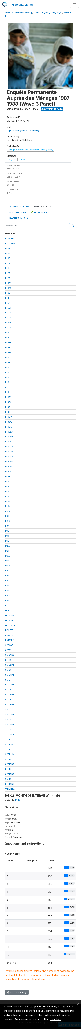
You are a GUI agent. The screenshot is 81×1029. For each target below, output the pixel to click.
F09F (7, 481)
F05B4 (8, 322)
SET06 (8, 699)
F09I (7, 496)
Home (7, 13)
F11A (7, 526)
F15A (7, 580)
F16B (7, 600)
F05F (7, 362)
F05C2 (8, 332)
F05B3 (8, 317)
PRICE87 (9, 635)
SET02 (8, 660)
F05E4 (8, 357)
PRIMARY (9, 640)
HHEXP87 (9, 615)
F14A (7, 570)
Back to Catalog (16, 992)
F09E (7, 476)
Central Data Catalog (22, 13)
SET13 (8, 769)
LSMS (36, 13)
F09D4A (9, 456)
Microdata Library (23, 4)
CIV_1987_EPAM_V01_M (51, 13)
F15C (7, 590)
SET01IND (9, 655)
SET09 (8, 729)
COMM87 (9, 238)
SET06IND (10, 704)
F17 (6, 605)
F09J (7, 501)
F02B (7, 278)
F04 (7, 298)
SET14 (8, 779)
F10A (7, 511)
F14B (7, 575)
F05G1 (8, 367)
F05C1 (8, 327)
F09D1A (8, 417)
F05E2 (8, 347)
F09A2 (8, 402)
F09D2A (9, 432)
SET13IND (9, 774)
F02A (7, 273)
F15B (7, 585)
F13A (7, 556)
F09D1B (8, 422)
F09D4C (9, 466)
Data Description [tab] (43, 207)
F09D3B (9, 451)
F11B (7, 531)
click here (55, 1019)
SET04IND (10, 684)
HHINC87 (9, 620)
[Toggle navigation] (74, 5)
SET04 (8, 680)
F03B (7, 293)
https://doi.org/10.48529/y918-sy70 (24, 130)
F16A (7, 595)
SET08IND (10, 724)
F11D (7, 541)
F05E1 (8, 342)
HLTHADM (10, 625)
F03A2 (8, 288)
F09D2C (9, 441)
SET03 (8, 670)
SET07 (8, 709)
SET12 (8, 759)
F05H (7, 377)
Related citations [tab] (18, 218)
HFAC (8, 610)
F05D (7, 337)
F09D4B (9, 461)
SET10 (8, 739)
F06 (7, 382)
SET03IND (10, 675)
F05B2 (8, 312)
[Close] (78, 1003)
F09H (7, 491)
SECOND (9, 645)
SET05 (8, 689)
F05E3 (8, 352)
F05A (7, 303)
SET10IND (9, 744)
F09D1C (9, 427)
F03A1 (8, 283)
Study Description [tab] (19, 206)
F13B (7, 560)
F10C (7, 521)
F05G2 (8, 372)
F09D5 (8, 471)
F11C (7, 536)
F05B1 (8, 308)
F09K (7, 506)
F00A (7, 248)
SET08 (8, 719)
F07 (7, 387)
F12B (7, 551)
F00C (7, 258)
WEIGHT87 (10, 789)
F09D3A (9, 446)
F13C (7, 565)
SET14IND (9, 784)
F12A (7, 546)
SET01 (8, 650)
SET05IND (10, 694)
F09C (7, 412)
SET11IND (9, 754)
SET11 (8, 749)
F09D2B (9, 436)
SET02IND (10, 665)
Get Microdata (52, 109)
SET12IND (9, 764)
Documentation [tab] (17, 212)
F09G (7, 486)
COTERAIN (10, 243)
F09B (7, 407)
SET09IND (10, 734)
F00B (7, 253)
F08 (7, 392)
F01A (7, 263)
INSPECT (9, 630)
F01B (7, 268)
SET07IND (10, 714)
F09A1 (8, 397)
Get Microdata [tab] (40, 212)
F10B (7, 516)
